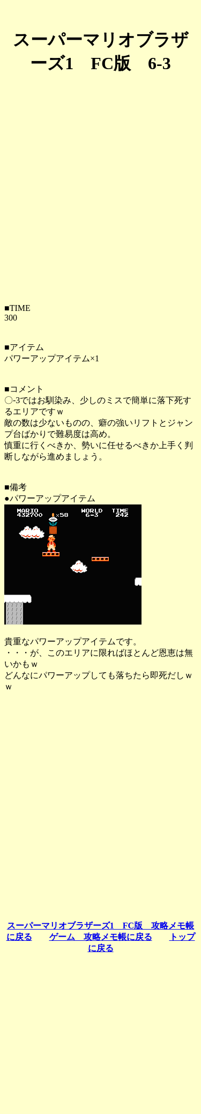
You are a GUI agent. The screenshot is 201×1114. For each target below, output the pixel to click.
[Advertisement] (100, 184)
